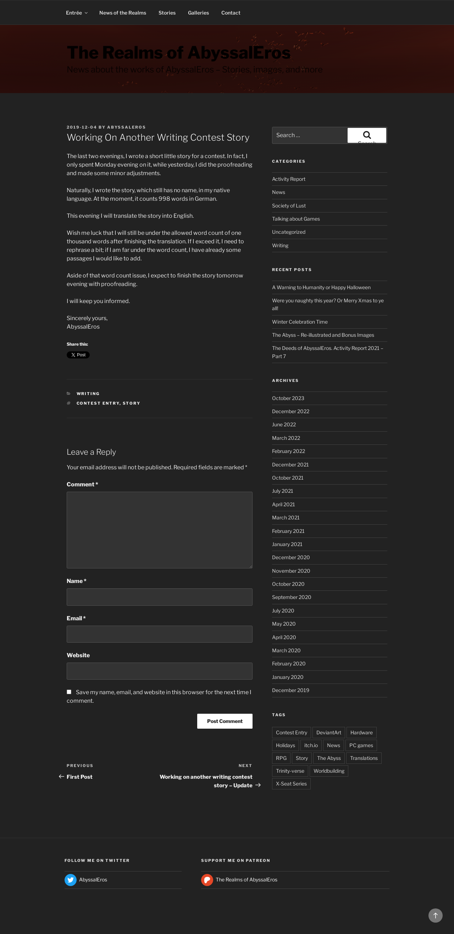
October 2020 (288, 584)
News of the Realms (122, 13)
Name (77, 581)
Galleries (198, 13)
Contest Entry (98, 403)
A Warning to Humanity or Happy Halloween (321, 287)
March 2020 (286, 650)
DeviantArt (328, 732)
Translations (364, 758)
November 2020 (291, 571)
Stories (167, 13)
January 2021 (287, 544)
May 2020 (284, 624)
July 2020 (283, 611)
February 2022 (288, 451)
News (278, 192)
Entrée (77, 13)
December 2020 (291, 557)
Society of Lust (289, 206)
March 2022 (286, 438)
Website (78, 655)
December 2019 (290, 690)
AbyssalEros (126, 127)
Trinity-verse (290, 771)
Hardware (361, 732)
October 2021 (288, 478)
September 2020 (291, 597)
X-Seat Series (291, 784)
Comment (82, 484)
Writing (88, 393)
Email (76, 618)
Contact (230, 13)
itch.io (311, 745)
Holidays (285, 745)
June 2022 (284, 424)
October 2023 (288, 398)
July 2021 (282, 491)
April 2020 (284, 637)
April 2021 (283, 504)
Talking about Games (296, 219)
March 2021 (286, 517)
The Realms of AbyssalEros (179, 52)
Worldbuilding (329, 771)
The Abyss (329, 758)
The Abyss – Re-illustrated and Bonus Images (323, 335)
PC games (361, 745)
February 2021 (288, 531)
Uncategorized (288, 232)
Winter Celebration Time (300, 322)
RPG (281, 758)
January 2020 (288, 677)
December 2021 (290, 464)
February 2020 (289, 663)
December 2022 (290, 411)
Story (132, 403)
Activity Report (288, 179)
